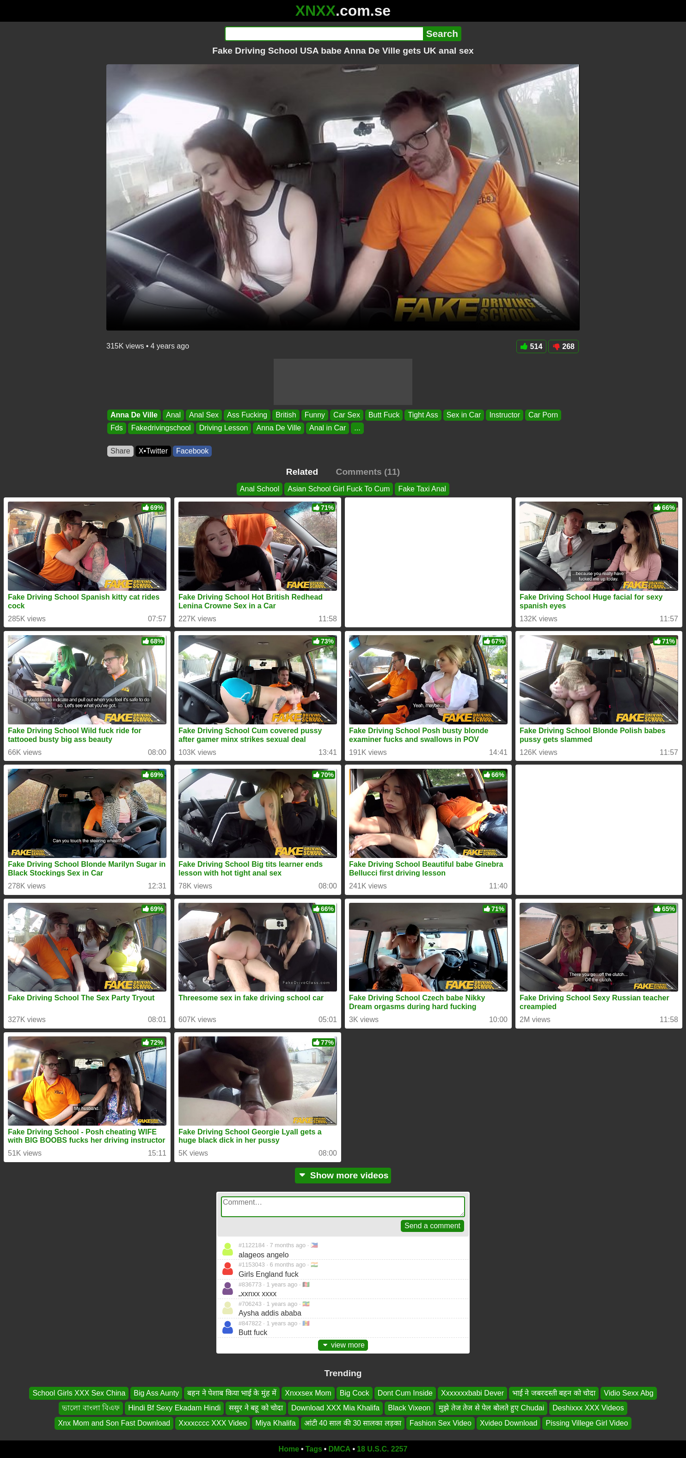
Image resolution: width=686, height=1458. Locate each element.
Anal (173, 415)
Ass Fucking (247, 415)
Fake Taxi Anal (422, 489)
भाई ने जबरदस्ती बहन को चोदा (553, 1393)
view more (343, 1345)
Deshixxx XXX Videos (588, 1408)
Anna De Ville (134, 415)
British (286, 415)
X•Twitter (153, 451)
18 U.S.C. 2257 (382, 1449)
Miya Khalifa (275, 1423)
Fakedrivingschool (161, 428)
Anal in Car (327, 428)
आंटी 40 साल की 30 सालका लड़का (352, 1423)
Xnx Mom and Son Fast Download (114, 1423)
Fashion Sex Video (441, 1423)
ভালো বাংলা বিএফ (91, 1408)
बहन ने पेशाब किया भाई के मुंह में (231, 1393)
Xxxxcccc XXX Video (212, 1423)
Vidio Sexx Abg (628, 1393)
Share (120, 451)
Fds (116, 428)
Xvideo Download (509, 1423)
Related (302, 472)
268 (563, 346)
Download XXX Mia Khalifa (335, 1408)
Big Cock (354, 1393)
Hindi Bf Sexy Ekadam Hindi (174, 1408)
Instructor (504, 415)
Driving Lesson (223, 428)
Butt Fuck (384, 415)
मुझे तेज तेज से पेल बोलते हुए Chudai (491, 1408)
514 (532, 346)
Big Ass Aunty (156, 1393)
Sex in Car (464, 415)
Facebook (192, 451)
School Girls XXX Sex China (78, 1393)
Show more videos (343, 1175)
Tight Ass (423, 415)
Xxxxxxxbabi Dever (472, 1393)
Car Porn (543, 415)
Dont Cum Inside (405, 1393)
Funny (315, 415)
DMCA (339, 1449)
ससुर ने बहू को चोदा (256, 1408)
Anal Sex (204, 415)
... (357, 428)
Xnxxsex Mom (308, 1393)
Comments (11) (368, 472)
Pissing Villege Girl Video (586, 1423)
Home (289, 1449)
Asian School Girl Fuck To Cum (339, 489)
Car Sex (346, 415)
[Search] (324, 33)
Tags (314, 1449)
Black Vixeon (409, 1408)
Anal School (259, 489)
